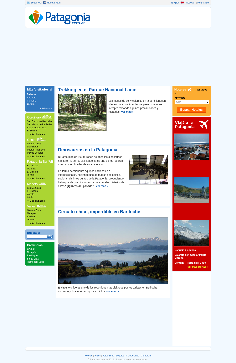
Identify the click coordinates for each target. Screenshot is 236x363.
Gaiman (31, 219)
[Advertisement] (118, 57)
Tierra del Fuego (35, 262)
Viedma (31, 216)
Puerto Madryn (34, 143)
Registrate (203, 2)
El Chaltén (32, 171)
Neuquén (32, 252)
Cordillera (34, 117)
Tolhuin (30, 174)
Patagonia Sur (37, 161)
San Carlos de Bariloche (39, 121)
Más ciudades (36, 134)
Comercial (146, 355)
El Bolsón (32, 130)
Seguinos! (36, 2)
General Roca (34, 210)
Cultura (31, 104)
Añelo (30, 197)
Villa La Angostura (36, 127)
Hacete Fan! (54, 2)
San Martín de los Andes (39, 124)
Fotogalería (108, 355)
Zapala (30, 194)
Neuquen (32, 213)
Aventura (31, 97)
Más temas (46, 108)
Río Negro (32, 255)
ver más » (102, 186)
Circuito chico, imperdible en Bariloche (99, 211)
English (177, 2)
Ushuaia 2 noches (185, 250)
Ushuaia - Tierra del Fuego (190, 262)
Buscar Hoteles (191, 109)
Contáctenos (132, 355)
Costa (31, 140)
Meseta (32, 184)
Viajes (97, 355)
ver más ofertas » (198, 266)
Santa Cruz (33, 258)
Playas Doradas (35, 152)
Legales (120, 355)
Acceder (190, 2)
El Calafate (32, 165)
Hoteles (89, 355)
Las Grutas (32, 146)
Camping (31, 100)
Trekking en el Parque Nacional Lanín (97, 89)
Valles (31, 206)
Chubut (31, 249)
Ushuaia (31, 168)
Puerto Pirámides (36, 149)
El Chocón (32, 191)
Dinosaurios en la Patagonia (87, 149)
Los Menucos (34, 188)
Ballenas (31, 94)
